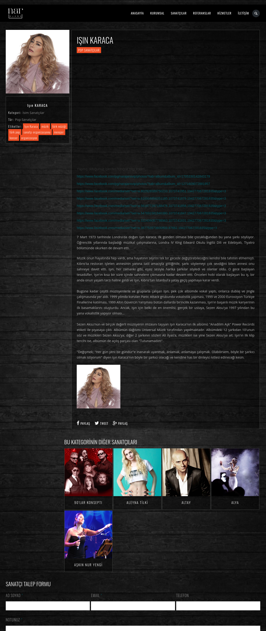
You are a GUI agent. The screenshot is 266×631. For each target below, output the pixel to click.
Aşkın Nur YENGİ (88, 564)
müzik (45, 126)
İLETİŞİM (243, 13)
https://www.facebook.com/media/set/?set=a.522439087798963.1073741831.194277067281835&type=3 (151, 220)
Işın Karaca (31, 126)
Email (96, 595)
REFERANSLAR (202, 13)
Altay (186, 502)
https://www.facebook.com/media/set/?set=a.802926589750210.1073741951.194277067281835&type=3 (151, 191)
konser (14, 138)
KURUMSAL (157, 13)
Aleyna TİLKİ (137, 502)
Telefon (182, 595)
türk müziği (59, 126)
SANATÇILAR (179, 13)
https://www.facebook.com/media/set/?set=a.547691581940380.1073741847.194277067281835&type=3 (151, 213)
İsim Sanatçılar (33, 112)
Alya (235, 502)
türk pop (15, 132)
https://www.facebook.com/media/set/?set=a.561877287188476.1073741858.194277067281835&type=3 (151, 206)
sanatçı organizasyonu (36, 132)
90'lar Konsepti (88, 502)
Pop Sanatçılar (25, 119)
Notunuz (14, 620)
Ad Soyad (14, 595)
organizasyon (29, 138)
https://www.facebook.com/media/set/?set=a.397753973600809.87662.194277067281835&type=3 (147, 228)
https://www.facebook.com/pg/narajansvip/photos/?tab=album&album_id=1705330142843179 (143, 176)
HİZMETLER (224, 13)
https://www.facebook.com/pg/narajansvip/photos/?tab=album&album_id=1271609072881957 (143, 184)
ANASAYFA (137, 13)
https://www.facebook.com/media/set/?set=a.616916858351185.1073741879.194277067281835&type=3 (151, 198)
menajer (59, 132)
